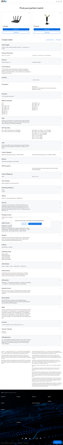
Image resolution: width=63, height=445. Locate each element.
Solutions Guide (19, 424)
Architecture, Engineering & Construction (23, 409)
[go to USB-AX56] (47, 19)
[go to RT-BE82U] (16, 19)
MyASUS (49, 403)
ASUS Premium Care (35, 405)
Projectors (2, 418)
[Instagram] (37, 438)
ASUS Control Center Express (53, 406)
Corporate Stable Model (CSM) (37, 406)
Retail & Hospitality (20, 404)
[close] (49, 218)
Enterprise (18, 400)
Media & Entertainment (20, 411)
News (18, 429)
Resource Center (19, 426)
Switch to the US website (35, 223)
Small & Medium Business (21, 398)
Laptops (2, 411)
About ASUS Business (36, 398)
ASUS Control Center (51, 405)
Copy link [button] (58, 40)
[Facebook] (33, 438)
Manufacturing (19, 407)
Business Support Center (52, 398)
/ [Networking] (10, 392)
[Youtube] (26, 438)
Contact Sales (3, 400)
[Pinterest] (41, 438)
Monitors (2, 416)
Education (18, 402)
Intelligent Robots (4, 429)
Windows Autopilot (51, 408)
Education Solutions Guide (21, 431)
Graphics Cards (3, 422)
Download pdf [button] (50, 40)
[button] (56, 1)
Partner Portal (3, 406)
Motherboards (3, 420)
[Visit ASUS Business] (4, 392)
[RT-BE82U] (16, 26)
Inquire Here (3, 398)
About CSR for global (35, 400)
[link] (16, 32)
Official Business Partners (5, 405)
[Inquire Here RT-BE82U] (16, 29)
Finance (18, 413)
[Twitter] (30, 438)
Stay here (24, 223)
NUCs (2, 415)
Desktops (2, 413)
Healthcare (18, 405)
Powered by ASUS (35, 408)
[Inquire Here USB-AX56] (47, 29)
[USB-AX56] (47, 26)
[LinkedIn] (22, 438)
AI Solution (18, 416)
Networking (3, 424)
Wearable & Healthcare (5, 427)
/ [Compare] (14, 392)
